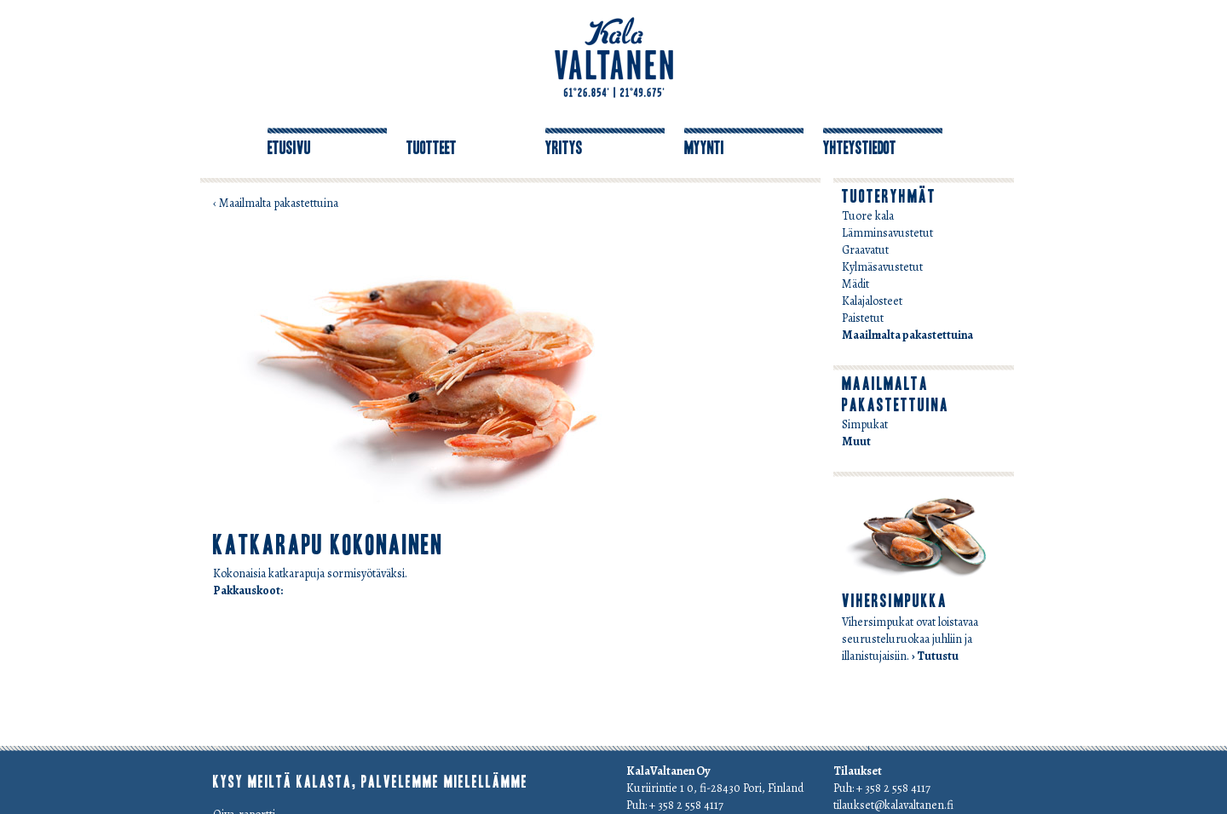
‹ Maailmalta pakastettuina (275, 203)
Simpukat (865, 424)
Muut (856, 441)
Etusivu (289, 148)
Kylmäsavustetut (882, 267)
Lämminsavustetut (887, 233)
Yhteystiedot (859, 148)
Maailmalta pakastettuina (907, 335)
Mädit (855, 284)
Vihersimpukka (895, 601)
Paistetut (863, 318)
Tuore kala (868, 216)
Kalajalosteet (872, 301)
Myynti (704, 148)
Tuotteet (431, 148)
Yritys (564, 148)
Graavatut (865, 250)
